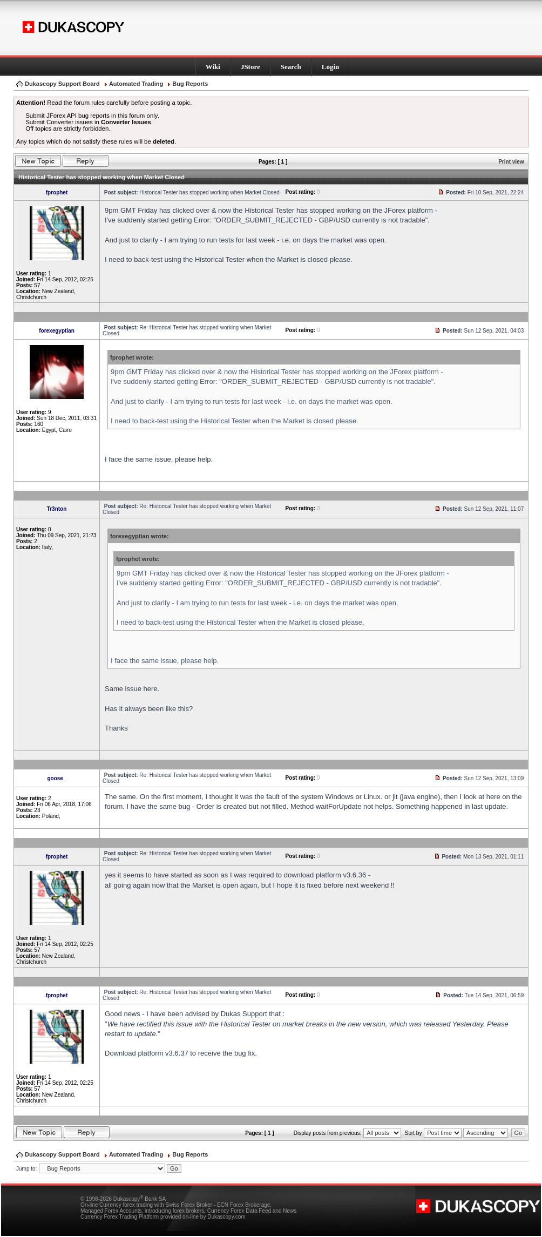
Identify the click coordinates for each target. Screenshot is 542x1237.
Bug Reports (190, 83)
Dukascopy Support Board (62, 83)
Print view (511, 162)
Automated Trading (136, 83)
